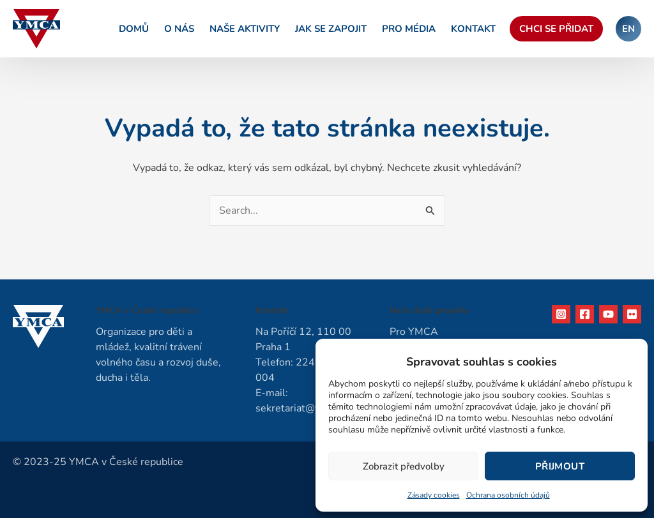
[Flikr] (632, 314)
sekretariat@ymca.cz (302, 408)
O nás (179, 28)
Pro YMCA (414, 332)
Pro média (409, 28)
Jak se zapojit (331, 28)
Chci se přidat (556, 28)
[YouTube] (608, 314)
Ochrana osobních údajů (508, 495)
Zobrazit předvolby (404, 466)
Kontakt (473, 28)
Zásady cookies (433, 495)
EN (628, 28)
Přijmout (559, 466)
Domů (134, 28)
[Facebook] (584, 314)
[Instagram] (561, 314)
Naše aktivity (244, 28)
